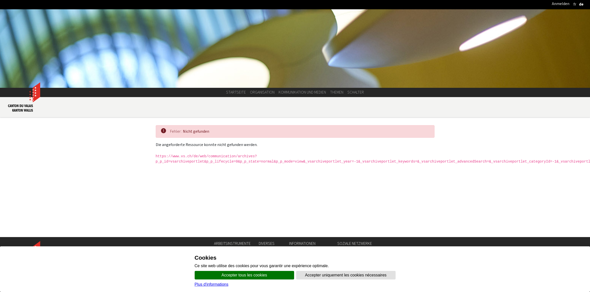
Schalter (355, 92)
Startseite (236, 92)
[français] (574, 4)
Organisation (262, 92)
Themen (336, 92)
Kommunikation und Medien (302, 92)
